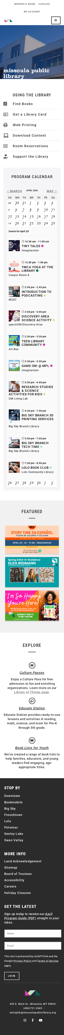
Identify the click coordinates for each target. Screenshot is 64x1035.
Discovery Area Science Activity (37, 318)
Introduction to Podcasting (36, 293)
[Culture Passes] (32, 665)
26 (10, 483)
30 (17, 203)
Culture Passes (32, 673)
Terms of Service (48, 961)
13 (17, 216)
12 (10, 216)
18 (53, 216)
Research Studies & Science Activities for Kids (31, 390)
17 (46, 216)
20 (17, 223)
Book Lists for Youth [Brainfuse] (32, 748)
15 (31, 216)
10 (46, 209)
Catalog (44, 4)
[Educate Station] (32, 701)
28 (24, 483)
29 (31, 483)
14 (24, 216)
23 (39, 223)
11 (53, 209)
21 (24, 223)
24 (46, 223)
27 (17, 483)
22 (31, 223)
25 (53, 223)
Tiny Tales (31, 246)
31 (24, 203)
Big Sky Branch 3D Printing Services (38, 417)
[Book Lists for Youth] (32, 740)
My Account (32, 11)
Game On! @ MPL (35, 366)
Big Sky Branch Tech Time (35, 444)
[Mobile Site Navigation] (56, 20)
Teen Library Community (33, 343)
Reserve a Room (24, 4)
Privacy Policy (22, 961)
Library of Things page (31, 692)
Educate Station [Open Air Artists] (32, 708)
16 (39, 216)
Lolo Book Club (35, 467)
